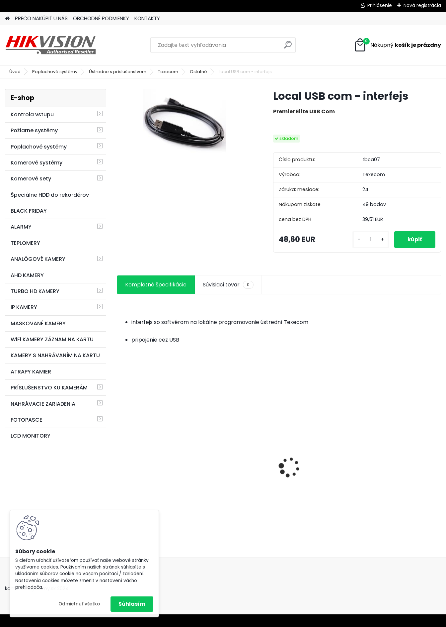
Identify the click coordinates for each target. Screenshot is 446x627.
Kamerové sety (31, 178)
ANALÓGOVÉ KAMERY (38, 259)
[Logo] (50, 45)
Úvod (15, 71)
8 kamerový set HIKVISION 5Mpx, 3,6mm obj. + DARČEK (154, 459)
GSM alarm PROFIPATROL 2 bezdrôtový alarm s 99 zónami (237, 475)
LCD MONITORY (30, 436)
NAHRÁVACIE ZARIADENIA (43, 404)
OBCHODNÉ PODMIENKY (101, 18)
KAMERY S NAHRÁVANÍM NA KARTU (55, 355)
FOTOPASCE (26, 420)
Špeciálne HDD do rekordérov (50, 195)
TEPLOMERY (25, 243)
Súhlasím (131, 604)
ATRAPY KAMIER (31, 371)
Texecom (168, 71)
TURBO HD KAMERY (35, 291)
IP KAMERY (24, 307)
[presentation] (120, 455)
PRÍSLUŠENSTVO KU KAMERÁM (49, 387)
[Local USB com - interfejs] (184, 122)
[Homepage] (7, 18)
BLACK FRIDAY (29, 211)
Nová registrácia (422, 5)
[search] (288, 47)
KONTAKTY (147, 18)
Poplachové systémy (54, 71)
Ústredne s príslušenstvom (117, 71)
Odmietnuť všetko (79, 604)
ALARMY (21, 227)
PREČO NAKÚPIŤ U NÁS (41, 18)
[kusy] (371, 240)
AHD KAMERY (27, 275)
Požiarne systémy (34, 130)
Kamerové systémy (36, 162)
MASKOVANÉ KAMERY (38, 323)
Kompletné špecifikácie (155, 284)
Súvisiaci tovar (228, 285)
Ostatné (198, 71)
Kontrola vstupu (32, 114)
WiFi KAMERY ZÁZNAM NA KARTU (52, 339)
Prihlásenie (379, 5)
